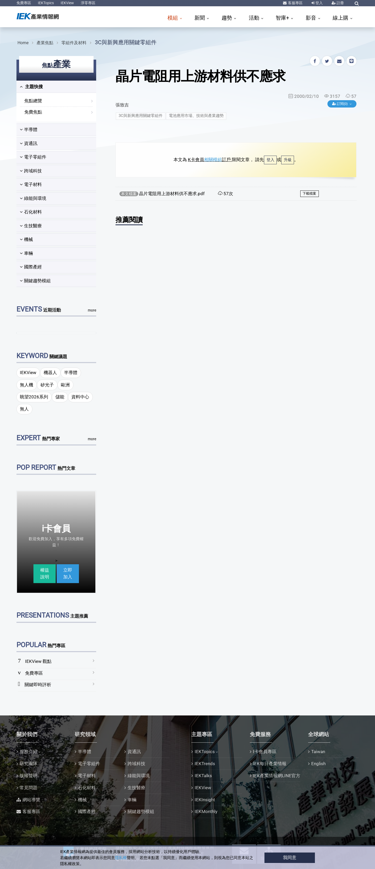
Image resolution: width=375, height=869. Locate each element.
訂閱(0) (340, 104)
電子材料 (31, 184)
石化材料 (31, 212)
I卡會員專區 (264, 751)
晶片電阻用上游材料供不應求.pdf (172, 193)
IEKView (67, 3)
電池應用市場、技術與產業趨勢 (196, 115)
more (92, 310)
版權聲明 (28, 775)
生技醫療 (31, 225)
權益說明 (44, 573)
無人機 (26, 384)
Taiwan (318, 751)
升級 (288, 159)
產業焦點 (45, 42)
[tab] (56, 87)
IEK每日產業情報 (269, 763)
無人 (24, 408)
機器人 (50, 372)
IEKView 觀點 (38, 661)
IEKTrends (205, 763)
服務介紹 (28, 751)
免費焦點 (33, 112)
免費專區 (23, 3)
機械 (26, 239)
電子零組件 (33, 157)
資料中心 (80, 396)
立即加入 (67, 573)
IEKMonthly (206, 811)
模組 (173, 18)
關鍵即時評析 (38, 684)
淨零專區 (88, 3)
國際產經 (31, 266)
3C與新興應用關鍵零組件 (126, 42)
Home (23, 42)
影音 (312, 18)
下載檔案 (309, 193)
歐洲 (65, 384)
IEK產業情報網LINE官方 (276, 775)
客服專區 (295, 3)
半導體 (28, 129)
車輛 (26, 253)
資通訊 (28, 143)
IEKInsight (205, 799)
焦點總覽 (33, 100)
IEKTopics (46, 3)
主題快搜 (31, 86)
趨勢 (227, 18)
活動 (255, 18)
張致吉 (122, 105)
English (318, 763)
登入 (319, 3)
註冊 (340, 3)
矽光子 (47, 384)
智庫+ (283, 18)
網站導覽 (31, 799)
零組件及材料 (73, 42)
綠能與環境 (33, 198)
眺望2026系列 (34, 396)
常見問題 (28, 787)
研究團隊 (28, 763)
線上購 (341, 18)
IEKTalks (203, 775)
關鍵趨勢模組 (35, 280)
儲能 (59, 396)
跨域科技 (31, 170)
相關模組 (213, 159)
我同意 (289, 857)
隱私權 (121, 857)
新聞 (200, 18)
